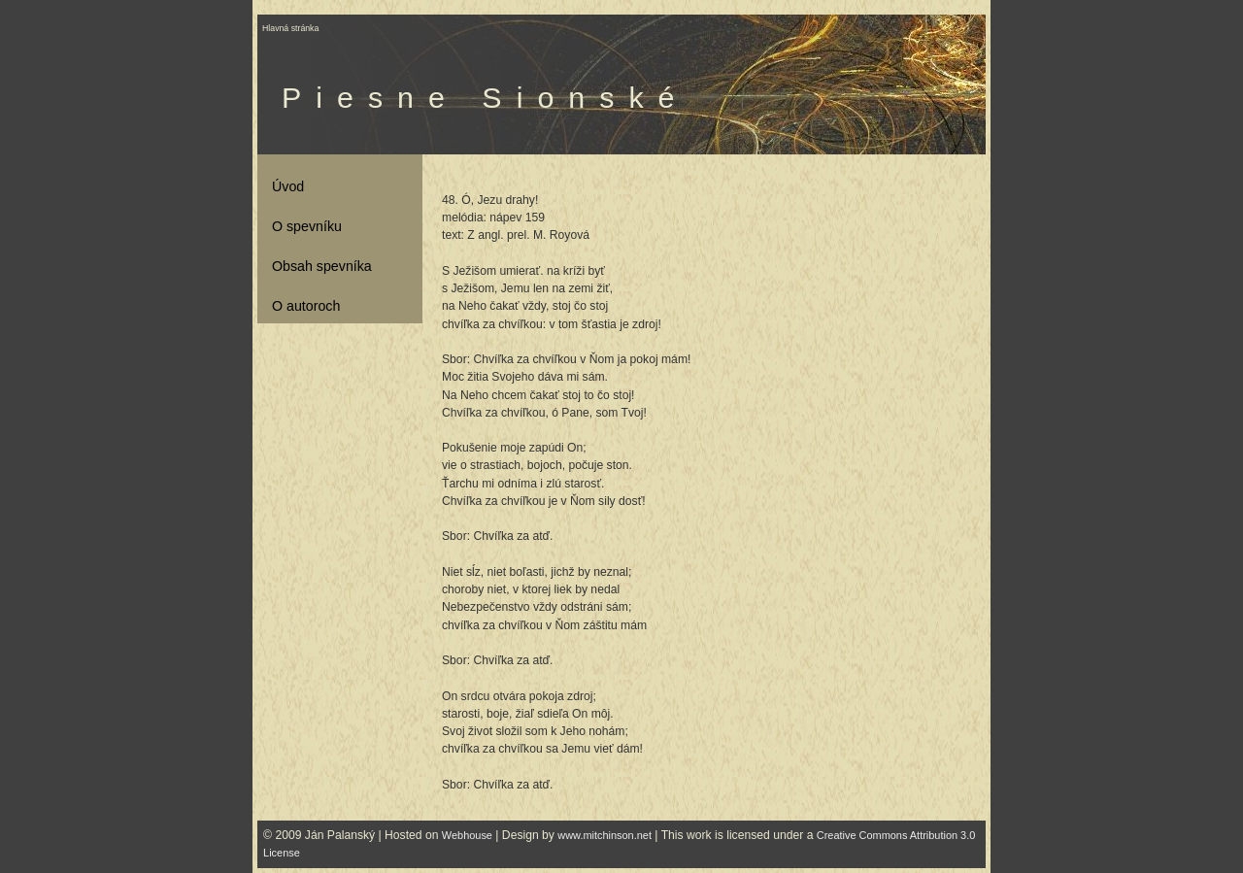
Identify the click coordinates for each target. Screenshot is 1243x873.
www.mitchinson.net (604, 835)
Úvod (288, 186)
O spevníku (307, 226)
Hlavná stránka (290, 28)
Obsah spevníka (322, 266)
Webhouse (467, 835)
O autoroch (306, 306)
